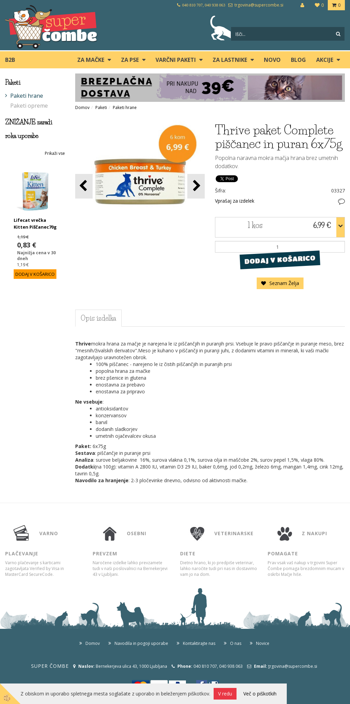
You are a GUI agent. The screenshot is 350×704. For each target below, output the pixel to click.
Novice (262, 643)
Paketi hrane (26, 95)
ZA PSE (130, 60)
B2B (10, 60)
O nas (235, 643)
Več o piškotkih (260, 693)
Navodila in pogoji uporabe (141, 643)
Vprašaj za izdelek (234, 201)
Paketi (101, 107)
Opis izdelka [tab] (98, 318)
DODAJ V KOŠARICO (280, 260)
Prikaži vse (55, 153)
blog (298, 60)
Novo (272, 60)
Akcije (324, 60)
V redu (225, 693)
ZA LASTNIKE (230, 60)
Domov (82, 107)
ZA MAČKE (90, 60)
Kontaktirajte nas (199, 643)
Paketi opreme (29, 105)
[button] (196, 186)
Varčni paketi (176, 60)
